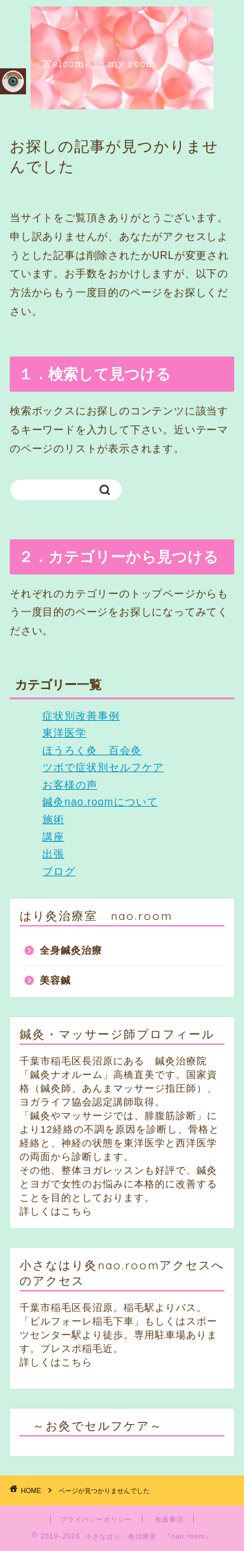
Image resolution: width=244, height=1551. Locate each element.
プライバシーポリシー (96, 1519)
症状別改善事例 (81, 716)
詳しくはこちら (56, 1211)
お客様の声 (70, 784)
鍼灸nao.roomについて (100, 801)
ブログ (58, 871)
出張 (53, 853)
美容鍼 (55, 980)
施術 (53, 819)
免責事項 (169, 1519)
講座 (53, 837)
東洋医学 (64, 732)
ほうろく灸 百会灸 (92, 750)
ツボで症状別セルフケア (103, 767)
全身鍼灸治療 (71, 950)
